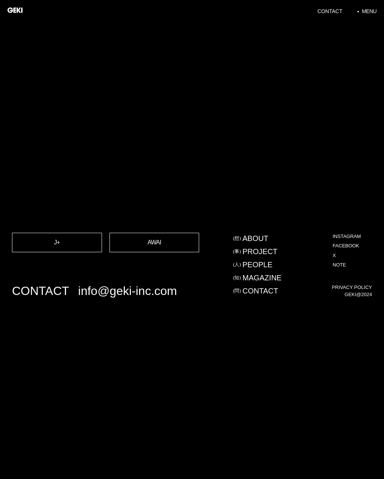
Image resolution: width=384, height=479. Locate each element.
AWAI (154, 259)
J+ (57, 259)
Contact (329, 11)
